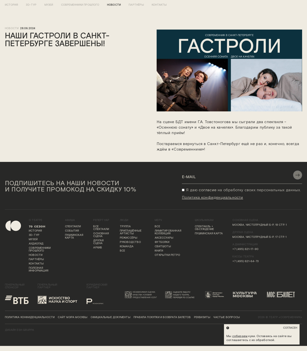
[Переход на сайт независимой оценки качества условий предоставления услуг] (142, 295)
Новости (114, 5)
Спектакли (73, 226)
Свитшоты (163, 246)
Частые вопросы (226, 317)
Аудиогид (36, 244)
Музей (48, 5)
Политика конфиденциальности (30, 317)
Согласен (290, 328)
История (11, 5)
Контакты (159, 5)
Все (122, 251)
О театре (35, 220)
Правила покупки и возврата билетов (162, 317)
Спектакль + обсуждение (204, 228)
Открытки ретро (167, 255)
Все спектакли (101, 228)
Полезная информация (38, 269)
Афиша (70, 220)
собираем (240, 336)
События (72, 231)
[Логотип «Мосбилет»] (283, 295)
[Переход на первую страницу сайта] (9, 249)
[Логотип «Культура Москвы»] (247, 295)
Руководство (130, 242)
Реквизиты (202, 317)
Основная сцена (101, 235)
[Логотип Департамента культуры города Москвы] (216, 295)
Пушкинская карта (74, 236)
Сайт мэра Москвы (72, 317)
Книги (159, 251)
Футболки (162, 242)
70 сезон (37, 226)
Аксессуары (164, 238)
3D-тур (31, 5)
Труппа (125, 226)
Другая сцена (98, 242)
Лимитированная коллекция (168, 232)
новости (12, 28)
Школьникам (204, 220)
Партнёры (136, 5)
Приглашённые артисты (131, 232)
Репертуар (101, 220)
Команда (127, 246)
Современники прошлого (80, 5)
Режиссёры (128, 238)
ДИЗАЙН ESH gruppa (19, 330)
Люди (124, 220)
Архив (97, 247)
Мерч (158, 220)
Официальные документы (110, 317)
